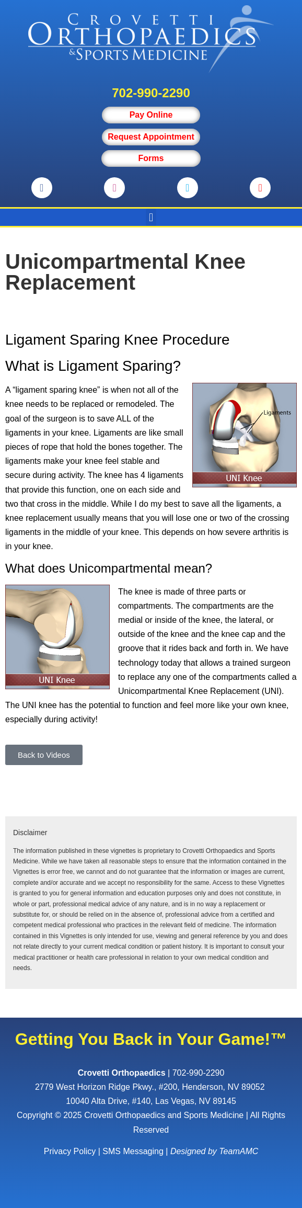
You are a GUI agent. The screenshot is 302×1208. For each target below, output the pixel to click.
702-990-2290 (151, 93)
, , (151, 1086)
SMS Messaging (133, 1151)
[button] (151, 217)
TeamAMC (238, 1151)
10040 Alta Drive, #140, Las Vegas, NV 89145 (151, 1101)
